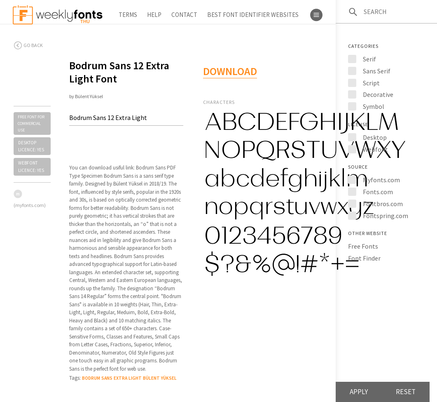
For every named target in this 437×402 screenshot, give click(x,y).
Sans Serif (376, 71)
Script (371, 83)
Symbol (373, 106)
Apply (359, 391)
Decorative (378, 94)
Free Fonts (363, 246)
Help (154, 15)
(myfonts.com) (30, 205)
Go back (33, 45)
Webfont (375, 149)
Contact (184, 15)
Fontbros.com (383, 204)
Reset (406, 391)
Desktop (375, 137)
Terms (128, 15)
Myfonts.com (381, 180)
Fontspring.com (385, 216)
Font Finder (364, 258)
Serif (369, 59)
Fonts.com (378, 192)
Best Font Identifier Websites (253, 15)
